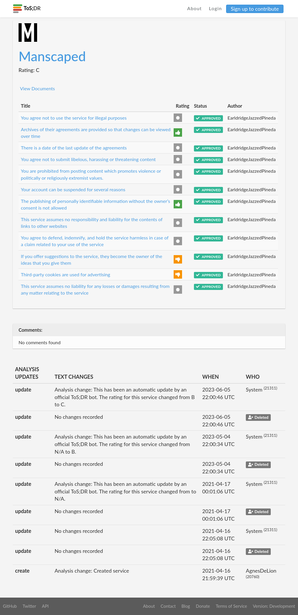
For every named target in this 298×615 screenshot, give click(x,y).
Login (215, 8)
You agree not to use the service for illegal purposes (74, 117)
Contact (168, 606)
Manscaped (52, 56)
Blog (185, 606)
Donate (203, 606)
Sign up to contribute (255, 9)
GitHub (10, 606)
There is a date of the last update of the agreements (74, 147)
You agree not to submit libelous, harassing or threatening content (88, 159)
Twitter (29, 606)
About (194, 8)
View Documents (37, 88)
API (45, 606)
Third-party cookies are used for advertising (65, 274)
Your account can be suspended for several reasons (73, 189)
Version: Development (274, 606)
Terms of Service (231, 606)
